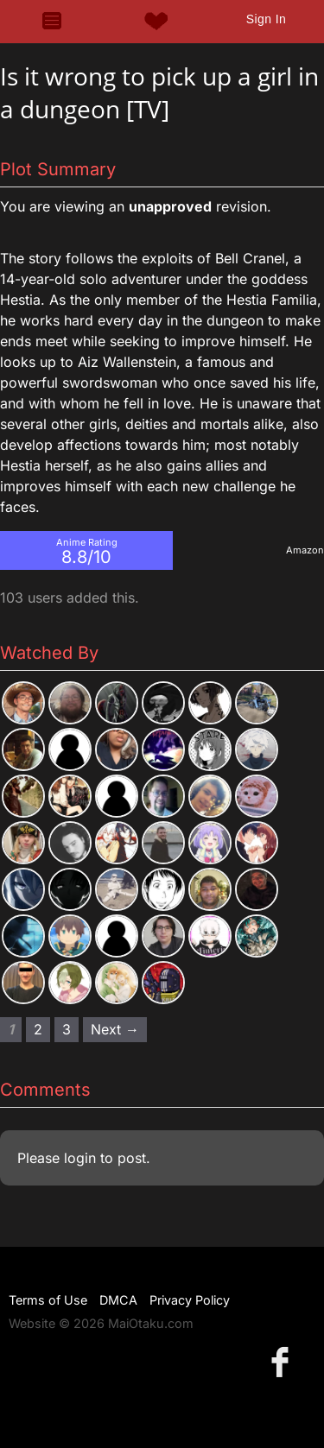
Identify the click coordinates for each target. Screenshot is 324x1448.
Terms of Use (48, 1300)
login (80, 1158)
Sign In (266, 19)
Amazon (305, 550)
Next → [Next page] (115, 1029)
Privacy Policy (189, 1300)
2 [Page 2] (38, 1029)
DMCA (118, 1300)
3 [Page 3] (66, 1029)
